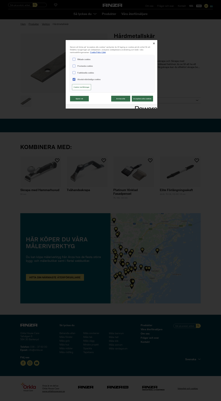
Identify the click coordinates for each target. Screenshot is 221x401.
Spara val (79, 99)
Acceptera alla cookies (142, 99)
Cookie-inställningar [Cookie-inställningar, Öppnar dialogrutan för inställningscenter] (81, 87)
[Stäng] (154, 43)
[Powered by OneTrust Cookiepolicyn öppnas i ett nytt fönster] (145, 107)
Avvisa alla (120, 99)
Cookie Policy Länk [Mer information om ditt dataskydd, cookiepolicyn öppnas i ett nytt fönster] (98, 52)
